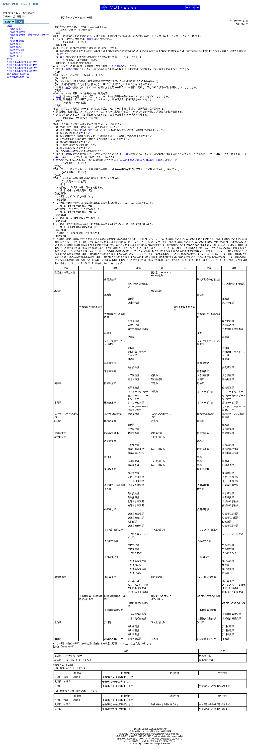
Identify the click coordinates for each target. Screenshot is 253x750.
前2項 (59, 160)
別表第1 (90, 39)
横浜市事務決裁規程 (143, 160)
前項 (68, 69)
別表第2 (116, 66)
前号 (62, 57)
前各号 (70, 151)
